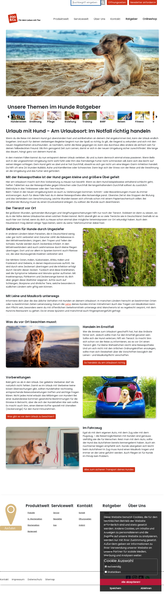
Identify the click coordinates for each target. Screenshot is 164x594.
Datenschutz (35, 579)
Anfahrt (82, 525)
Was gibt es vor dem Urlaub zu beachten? (30, 416)
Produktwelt (61, 19)
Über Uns (99, 19)
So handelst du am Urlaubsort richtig (104, 362)
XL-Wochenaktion (35, 519)
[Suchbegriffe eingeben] (85, 2)
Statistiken (113, 572)
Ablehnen (146, 588)
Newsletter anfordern (143, 2)
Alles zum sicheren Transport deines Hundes (109, 469)
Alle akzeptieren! (130, 582)
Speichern (115, 588)
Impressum (18, 579)
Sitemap (50, 579)
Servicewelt (81, 19)
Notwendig (113, 566)
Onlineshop (150, 19)
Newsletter (57, 519)
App (55, 525)
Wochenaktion (33, 525)
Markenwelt (32, 531)
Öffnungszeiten (117, 2)
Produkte (31, 513)
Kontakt (115, 19)
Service (56, 513)
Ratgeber (132, 19)
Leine (68, 304)
